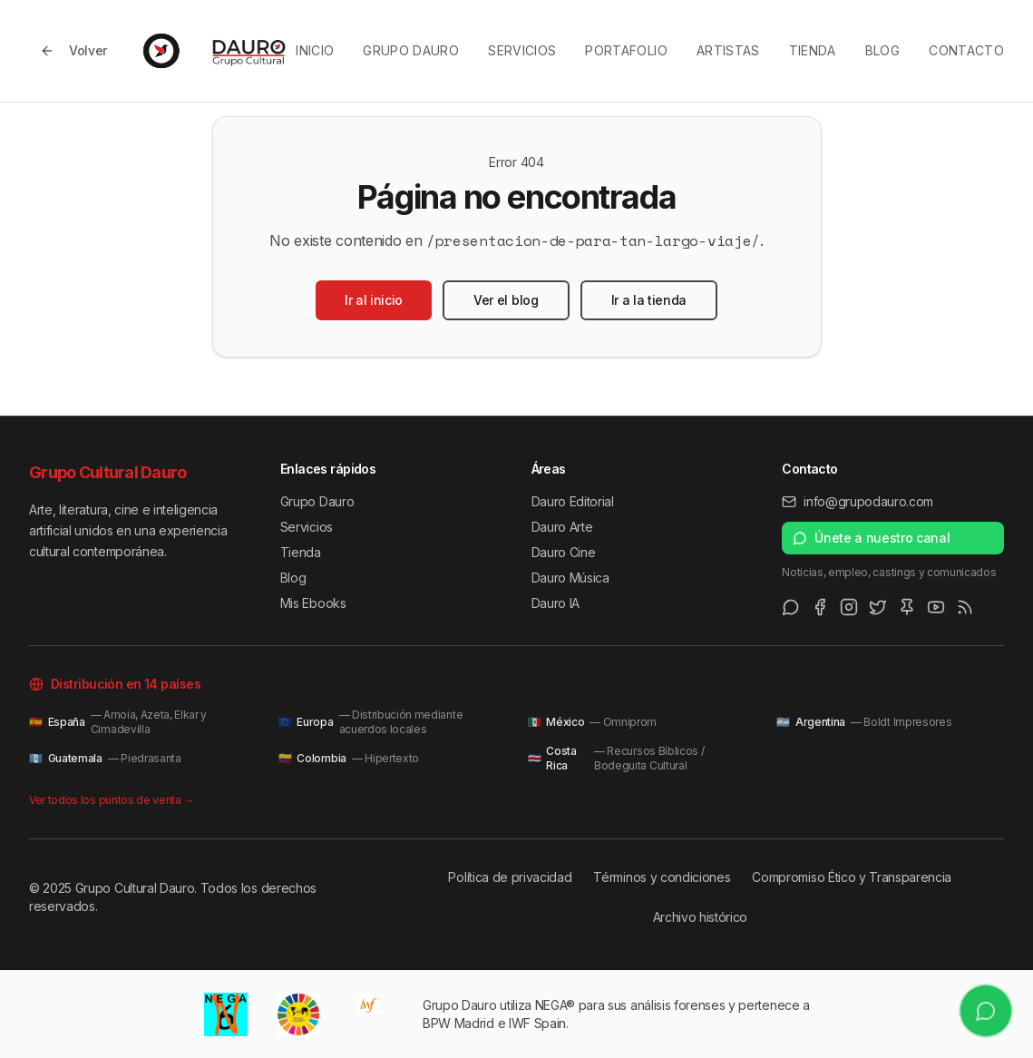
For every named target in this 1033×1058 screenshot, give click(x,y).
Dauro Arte (562, 526)
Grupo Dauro (411, 50)
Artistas (728, 50)
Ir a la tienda (649, 300)
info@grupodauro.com (857, 501)
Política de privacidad (509, 877)
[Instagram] (849, 607)
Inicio (315, 50)
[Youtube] (936, 607)
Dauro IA (555, 603)
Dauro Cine (563, 552)
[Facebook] (820, 607)
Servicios (522, 50)
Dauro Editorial (572, 501)
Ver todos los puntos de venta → (111, 800)
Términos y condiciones (661, 877)
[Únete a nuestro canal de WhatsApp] (985, 1010)
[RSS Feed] (965, 607)
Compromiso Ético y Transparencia (851, 877)
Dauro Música (570, 577)
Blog (882, 50)
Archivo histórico (700, 917)
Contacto (966, 50)
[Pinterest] (907, 607)
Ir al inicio (374, 300)
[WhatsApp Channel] (791, 607)
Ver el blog (505, 300)
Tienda (812, 50)
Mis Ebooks (313, 603)
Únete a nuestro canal (871, 537)
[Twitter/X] (878, 607)
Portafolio (626, 50)
